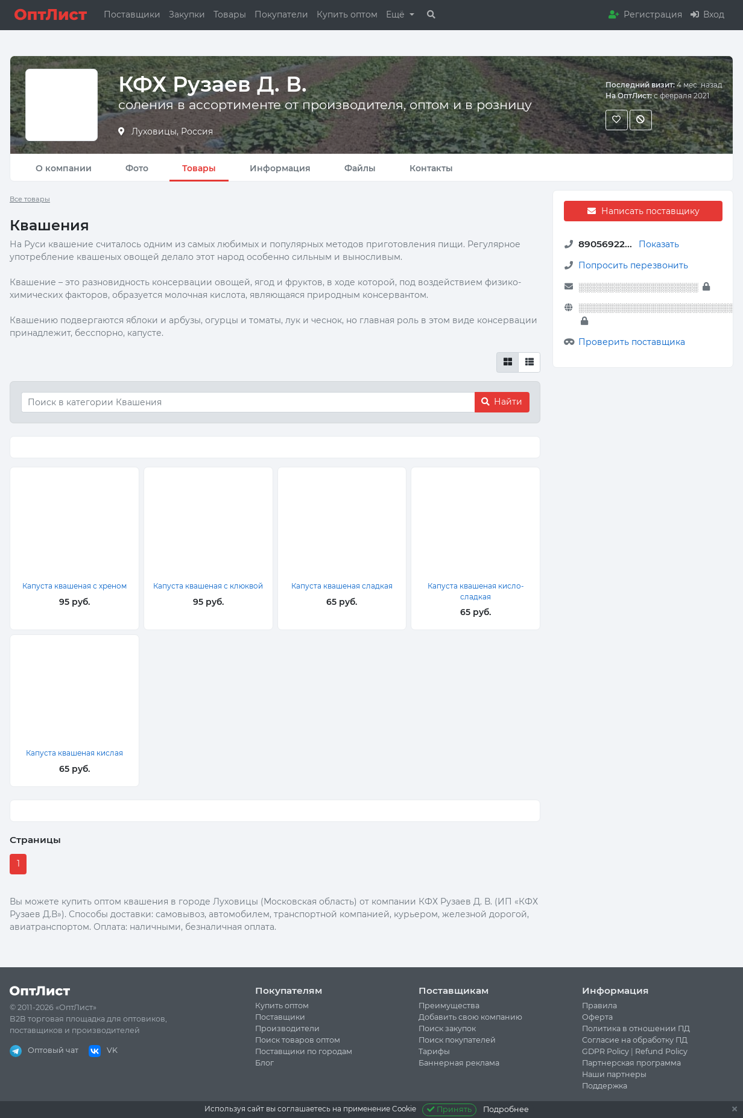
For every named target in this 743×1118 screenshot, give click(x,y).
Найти (501, 401)
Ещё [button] (396, 14)
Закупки (187, 14)
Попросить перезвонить (633, 265)
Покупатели (281, 14)
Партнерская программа (631, 1062)
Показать (659, 244)
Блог (264, 1062)
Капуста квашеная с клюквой (208, 585)
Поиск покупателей (457, 1039)
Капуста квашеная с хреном (74, 585)
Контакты (431, 168)
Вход (707, 14)
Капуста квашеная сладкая (342, 585)
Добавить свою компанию (470, 1017)
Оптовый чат (44, 1050)
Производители (287, 1028)
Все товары (30, 199)
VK (103, 1050)
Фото (136, 168)
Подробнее (506, 1109)
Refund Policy (661, 1051)
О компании (64, 168)
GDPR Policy (605, 1051)
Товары (229, 14)
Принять (449, 1109)
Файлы (360, 168)
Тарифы (434, 1051)
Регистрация (645, 14)
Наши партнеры (614, 1074)
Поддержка (604, 1085)
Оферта (597, 1017)
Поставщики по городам (303, 1051)
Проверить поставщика (631, 341)
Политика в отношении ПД (636, 1028)
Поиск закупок (447, 1028)
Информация (280, 168)
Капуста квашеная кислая (74, 752)
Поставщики (132, 14)
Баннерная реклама (459, 1062)
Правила (599, 1005)
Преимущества (449, 1005)
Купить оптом (347, 14)
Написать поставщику (643, 211)
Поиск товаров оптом (297, 1039)
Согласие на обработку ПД (635, 1039)
